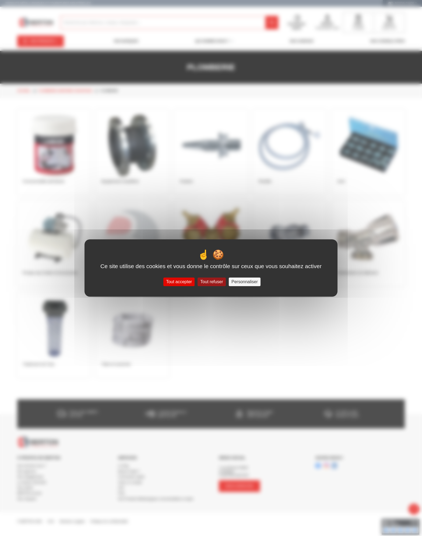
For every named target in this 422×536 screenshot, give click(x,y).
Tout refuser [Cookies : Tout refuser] (211, 281)
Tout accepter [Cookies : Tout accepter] (179, 281)
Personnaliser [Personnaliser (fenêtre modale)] (244, 281)
